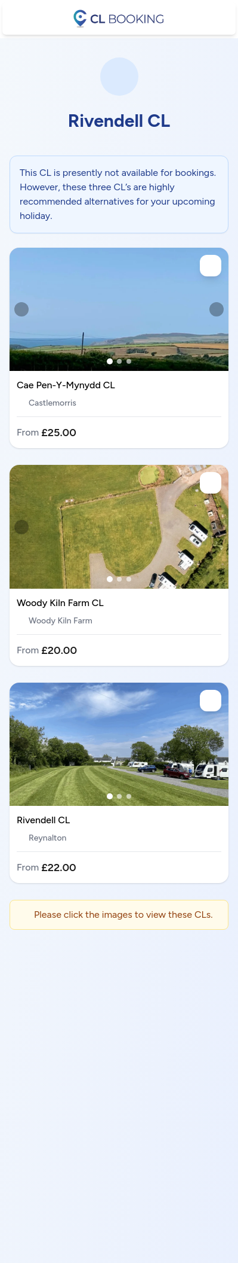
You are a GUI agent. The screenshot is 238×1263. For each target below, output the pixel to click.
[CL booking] (119, 18)
